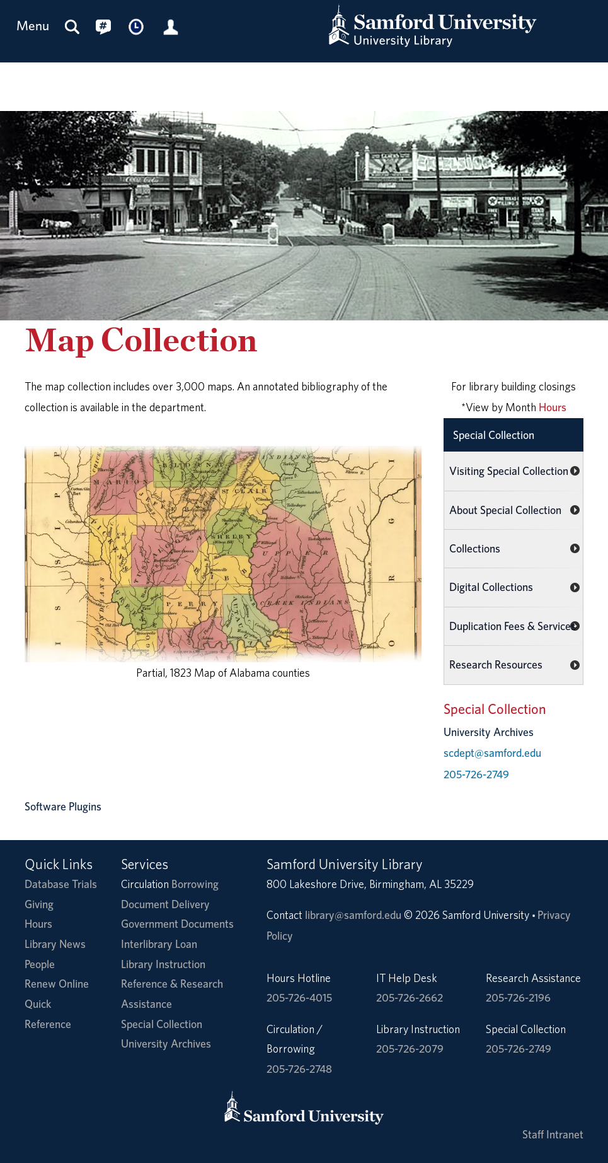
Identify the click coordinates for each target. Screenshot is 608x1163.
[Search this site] (72, 26)
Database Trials (61, 884)
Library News (55, 943)
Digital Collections (491, 586)
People (40, 964)
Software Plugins (63, 806)
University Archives (166, 1043)
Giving (39, 904)
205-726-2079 (410, 1048)
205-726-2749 (476, 774)
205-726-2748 (299, 1068)
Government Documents (177, 923)
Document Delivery (165, 904)
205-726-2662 (409, 997)
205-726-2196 (518, 997)
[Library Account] (170, 26)
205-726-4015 (299, 997)
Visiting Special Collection (508, 470)
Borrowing (195, 884)
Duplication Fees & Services (512, 626)
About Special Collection (505, 510)
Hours (552, 407)
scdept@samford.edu (492, 752)
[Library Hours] (136, 26)
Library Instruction (163, 964)
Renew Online (57, 983)
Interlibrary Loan (159, 943)
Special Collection (493, 434)
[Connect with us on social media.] (103, 26)
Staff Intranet (552, 1134)
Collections (474, 548)
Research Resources (495, 664)
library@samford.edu (353, 914)
